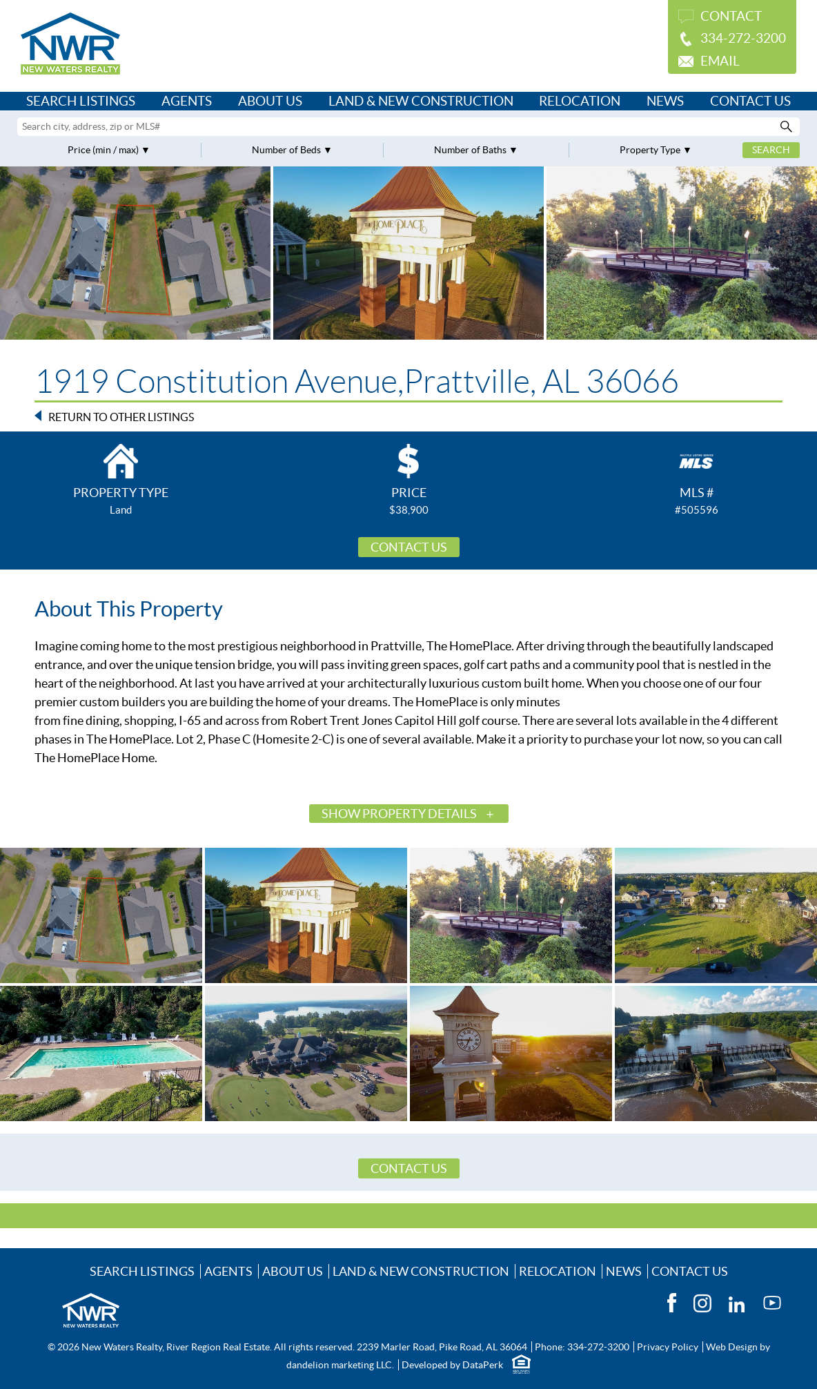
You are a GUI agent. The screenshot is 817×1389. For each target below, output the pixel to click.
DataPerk (482, 1364)
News (665, 101)
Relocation (579, 101)
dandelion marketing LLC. (340, 1364)
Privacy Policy (667, 1346)
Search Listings (80, 101)
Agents (186, 101)
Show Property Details (399, 813)
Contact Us (750, 101)
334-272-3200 (743, 38)
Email (720, 61)
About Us (270, 101)
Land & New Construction (420, 101)
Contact (731, 16)
